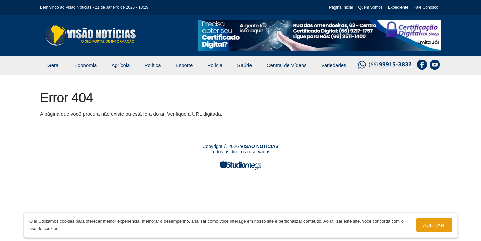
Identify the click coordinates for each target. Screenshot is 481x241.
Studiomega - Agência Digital (240, 164)
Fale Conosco (426, 7)
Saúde (244, 65)
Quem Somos (370, 7)
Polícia (214, 65)
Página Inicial (341, 7)
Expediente (398, 7)
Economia (85, 65)
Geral (53, 65)
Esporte (184, 65)
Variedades (333, 65)
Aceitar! (434, 225)
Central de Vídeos (287, 65)
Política (152, 65)
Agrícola (120, 65)
